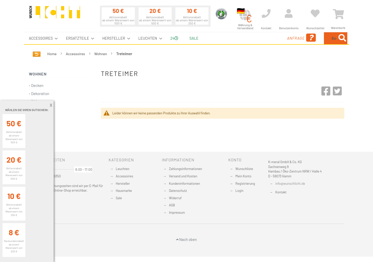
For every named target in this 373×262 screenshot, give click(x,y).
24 (174, 38)
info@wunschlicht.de (290, 183)
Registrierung (245, 183)
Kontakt (281, 192)
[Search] (342, 38)
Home (52, 54)
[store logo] (54, 14)
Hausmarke (124, 191)
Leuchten (122, 169)
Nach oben (186, 239)
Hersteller (123, 183)
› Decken (36, 85)
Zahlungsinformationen (185, 169)
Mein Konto (243, 176)
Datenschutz (178, 191)
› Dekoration (39, 93)
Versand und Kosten (183, 176)
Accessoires (76, 54)
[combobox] (310, 38)
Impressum (177, 212)
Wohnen (101, 54)
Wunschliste (244, 169)
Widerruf (175, 198)
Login (239, 191)
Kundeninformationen (184, 183)
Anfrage (261, 38)
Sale (193, 38)
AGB (172, 205)
